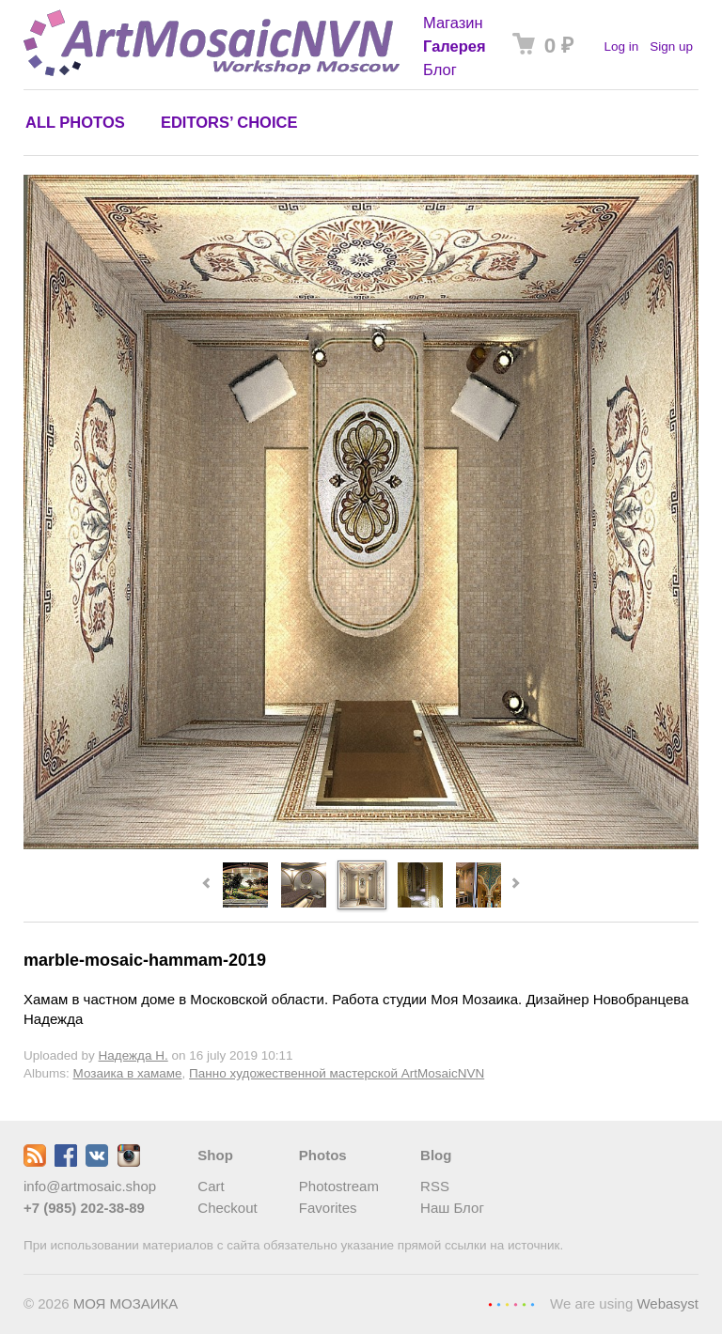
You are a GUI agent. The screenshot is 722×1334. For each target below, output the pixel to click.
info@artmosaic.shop (90, 1186)
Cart (210, 1186)
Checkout (227, 1208)
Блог (440, 69)
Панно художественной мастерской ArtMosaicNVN (336, 1073)
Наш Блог (452, 1208)
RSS (434, 1186)
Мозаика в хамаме (127, 1073)
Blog (435, 1155)
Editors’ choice (229, 122)
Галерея (454, 46)
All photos (75, 122)
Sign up (671, 46)
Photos (323, 1155)
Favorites (328, 1208)
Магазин (453, 22)
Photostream (339, 1186)
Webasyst (667, 1303)
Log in (621, 46)
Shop (215, 1155)
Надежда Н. (133, 1055)
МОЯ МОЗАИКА (126, 1303)
